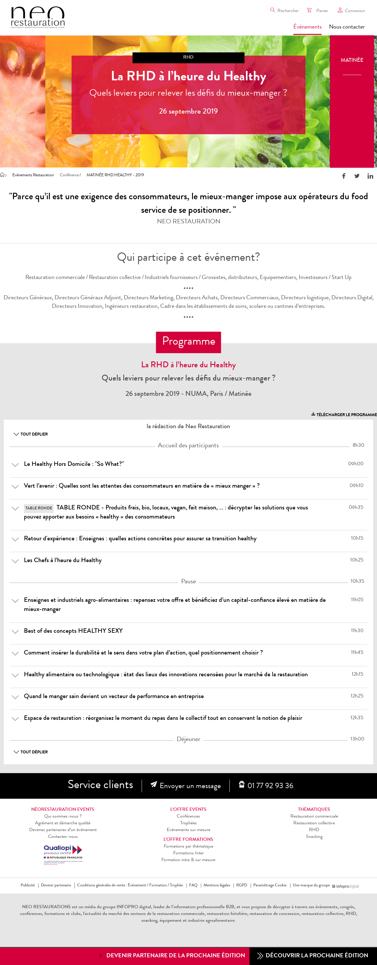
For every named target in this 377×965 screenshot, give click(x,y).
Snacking (314, 837)
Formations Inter (188, 853)
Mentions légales (217, 885)
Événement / (138, 885)
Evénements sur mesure (188, 830)
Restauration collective (314, 823)
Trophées (188, 823)
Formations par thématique (188, 846)
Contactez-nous (63, 837)
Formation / (159, 885)
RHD (314, 830)
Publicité (28, 885)
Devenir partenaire (56, 885)
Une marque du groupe (312, 885)
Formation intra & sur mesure (188, 860)
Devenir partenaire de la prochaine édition (171, 956)
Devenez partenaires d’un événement (63, 830)
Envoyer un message (190, 786)
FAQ (193, 885)
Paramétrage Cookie (270, 885)
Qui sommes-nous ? (63, 816)
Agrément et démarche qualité (62, 823)
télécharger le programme (343, 414)
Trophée (176, 885)
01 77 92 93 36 (270, 786)
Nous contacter (347, 27)
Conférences (188, 816)
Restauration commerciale (314, 816)
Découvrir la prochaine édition (312, 956)
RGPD (241, 885)
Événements (307, 27)
